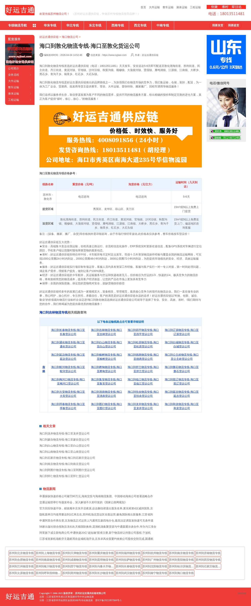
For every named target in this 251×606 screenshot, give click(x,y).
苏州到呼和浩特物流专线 (48, 573)
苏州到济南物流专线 (208, 553)
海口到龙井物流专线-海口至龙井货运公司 (64, 433)
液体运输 (181, 7)
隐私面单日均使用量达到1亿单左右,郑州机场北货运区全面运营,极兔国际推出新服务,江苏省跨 (96, 514)
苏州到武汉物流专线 (128, 573)
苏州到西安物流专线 (208, 559)
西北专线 (140, 25)
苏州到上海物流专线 (48, 553)
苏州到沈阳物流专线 (154, 566)
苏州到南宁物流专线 (154, 573)
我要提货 (233, 25)
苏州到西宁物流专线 (74, 566)
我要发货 (217, 25)
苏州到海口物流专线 (181, 573)
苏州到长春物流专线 (128, 566)
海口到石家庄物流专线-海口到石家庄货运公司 (67, 457)
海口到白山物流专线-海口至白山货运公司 (64, 445)
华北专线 (72, 25)
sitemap (242, 593)
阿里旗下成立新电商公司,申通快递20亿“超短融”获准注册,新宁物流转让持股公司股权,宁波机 (95, 532)
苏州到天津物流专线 (74, 553)
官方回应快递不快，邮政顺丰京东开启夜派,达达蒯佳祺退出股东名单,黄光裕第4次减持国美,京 (96, 508)
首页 (143, 7)
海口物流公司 (70, 36)
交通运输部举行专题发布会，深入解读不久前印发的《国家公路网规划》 (83, 502)
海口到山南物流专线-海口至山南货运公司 (64, 451)
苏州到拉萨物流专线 (128, 559)
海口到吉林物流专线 (53, 312)
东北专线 (95, 25)
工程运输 (195, 7)
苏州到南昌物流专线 (48, 559)
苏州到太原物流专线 (21, 573)
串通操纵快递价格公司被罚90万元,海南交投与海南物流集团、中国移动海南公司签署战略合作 (96, 496)
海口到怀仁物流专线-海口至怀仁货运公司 (64, 476)
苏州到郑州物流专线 (74, 573)
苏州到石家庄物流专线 (208, 566)
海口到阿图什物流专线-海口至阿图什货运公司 (67, 470)
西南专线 (117, 25)
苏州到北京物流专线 (21, 553)
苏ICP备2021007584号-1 (108, 600)
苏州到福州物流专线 (128, 553)
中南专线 (162, 25)
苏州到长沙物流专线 (101, 573)
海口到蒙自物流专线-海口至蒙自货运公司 (64, 439)
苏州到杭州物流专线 (154, 553)
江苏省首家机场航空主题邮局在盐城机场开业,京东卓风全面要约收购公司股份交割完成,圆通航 (96, 538)
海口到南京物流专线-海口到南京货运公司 (64, 463)
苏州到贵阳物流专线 (181, 559)
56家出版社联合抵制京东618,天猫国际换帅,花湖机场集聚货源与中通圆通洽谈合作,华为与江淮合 (97, 526)
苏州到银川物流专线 (48, 566)
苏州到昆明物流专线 (101, 559)
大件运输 (154, 7)
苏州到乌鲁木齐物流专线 (102, 566)
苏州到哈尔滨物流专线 (182, 566)
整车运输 (168, 7)
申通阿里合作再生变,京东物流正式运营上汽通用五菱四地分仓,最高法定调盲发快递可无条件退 (96, 520)
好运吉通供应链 (49, 36)
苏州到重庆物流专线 (101, 553)
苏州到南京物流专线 (181, 553)
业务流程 (13, 74)
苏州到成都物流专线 (74, 559)
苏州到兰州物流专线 (21, 566)
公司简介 (13, 68)
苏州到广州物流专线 (154, 559)
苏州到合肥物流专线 (21, 559)
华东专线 (50, 25)
